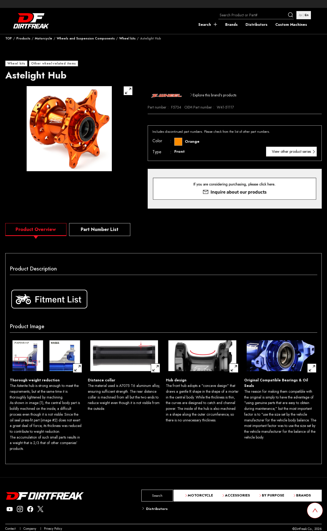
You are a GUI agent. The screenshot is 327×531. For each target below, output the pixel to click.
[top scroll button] (315, 510)
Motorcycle (43, 38)
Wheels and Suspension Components (86, 38)
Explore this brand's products (214, 95)
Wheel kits (127, 38)
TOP (8, 38)
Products (23, 38)
